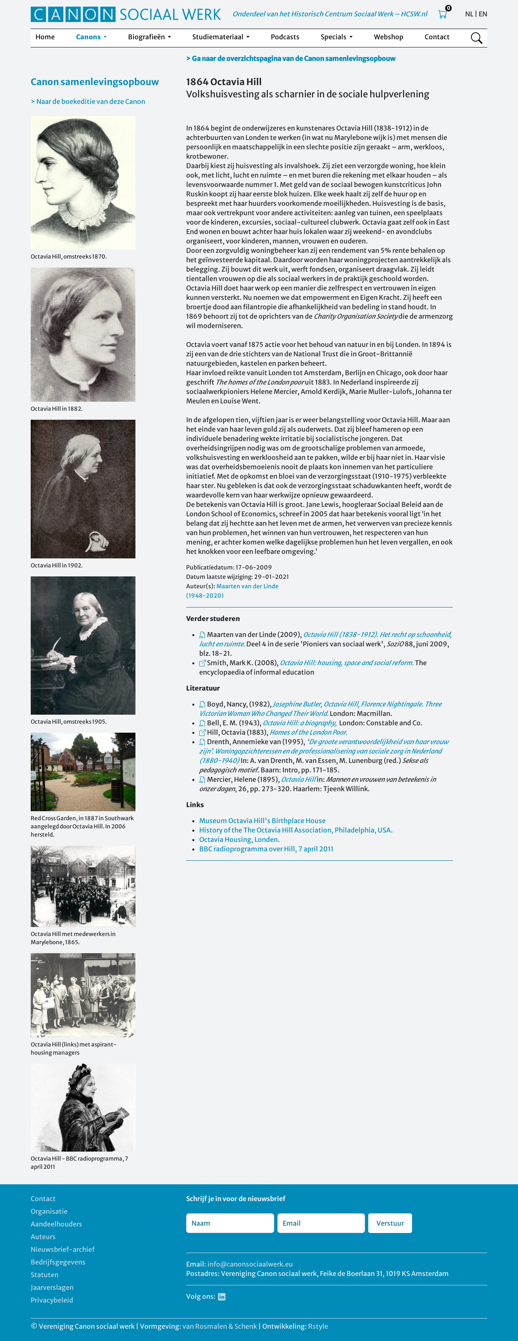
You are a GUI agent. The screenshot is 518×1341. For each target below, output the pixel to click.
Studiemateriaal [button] (218, 37)
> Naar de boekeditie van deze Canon (88, 101)
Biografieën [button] (147, 37)
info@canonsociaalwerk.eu (250, 1264)
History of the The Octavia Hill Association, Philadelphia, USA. (296, 830)
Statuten (45, 1275)
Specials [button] (334, 37)
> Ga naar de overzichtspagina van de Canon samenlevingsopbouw (290, 58)
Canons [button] (89, 37)
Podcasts (285, 37)
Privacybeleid (52, 1300)
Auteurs (43, 1237)
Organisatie (49, 1211)
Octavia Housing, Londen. (239, 839)
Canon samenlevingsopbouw (95, 82)
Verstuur (390, 1223)
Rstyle (318, 1326)
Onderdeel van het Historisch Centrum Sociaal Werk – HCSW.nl (329, 14)
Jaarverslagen (52, 1287)
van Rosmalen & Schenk (219, 1326)
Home (45, 37)
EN (483, 14)
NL (469, 14)
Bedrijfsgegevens (58, 1262)
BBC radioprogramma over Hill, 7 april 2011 (266, 849)
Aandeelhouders (56, 1224)
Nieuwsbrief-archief (63, 1249)
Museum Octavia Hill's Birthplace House (262, 821)
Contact (437, 37)
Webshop (388, 37)
